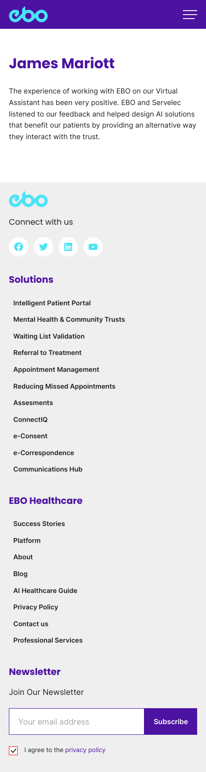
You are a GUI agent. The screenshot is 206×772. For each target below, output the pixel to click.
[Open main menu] (190, 14)
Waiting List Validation (49, 336)
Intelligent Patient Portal (52, 303)
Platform (27, 540)
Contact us (30, 624)
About (23, 557)
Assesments (33, 402)
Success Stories (39, 523)
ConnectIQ (30, 419)
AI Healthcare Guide (45, 590)
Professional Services (48, 640)
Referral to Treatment (47, 352)
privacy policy (85, 750)
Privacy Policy (35, 607)
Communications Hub (47, 469)
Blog (20, 573)
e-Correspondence (43, 452)
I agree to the (64, 750)
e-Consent (30, 436)
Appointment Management (56, 369)
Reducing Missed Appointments (64, 386)
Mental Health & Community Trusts (69, 319)
